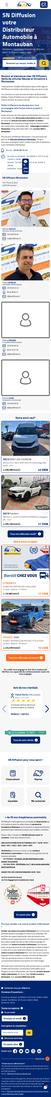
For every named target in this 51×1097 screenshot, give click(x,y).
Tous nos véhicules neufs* (23, 534)
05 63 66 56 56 (12, 234)
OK (29, 1033)
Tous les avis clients (23, 740)
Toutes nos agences (10, 1008)
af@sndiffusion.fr (13, 354)
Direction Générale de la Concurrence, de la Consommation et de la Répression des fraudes (25, 1092)
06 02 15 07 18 (12, 350)
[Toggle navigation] (6, 4)
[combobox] (19, 63)
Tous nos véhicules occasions (23, 658)
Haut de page (40, 1058)
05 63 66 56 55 (12, 345)
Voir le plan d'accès (26, 166)
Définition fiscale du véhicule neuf (19, 1073)
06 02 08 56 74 (12, 292)
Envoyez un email (13, 1018)
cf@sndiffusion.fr (13, 296)
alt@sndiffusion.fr (14, 407)
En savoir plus (23, 914)
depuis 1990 (25, 52)
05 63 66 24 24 (12, 288)
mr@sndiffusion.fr (14, 238)
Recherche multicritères (27, 57)
